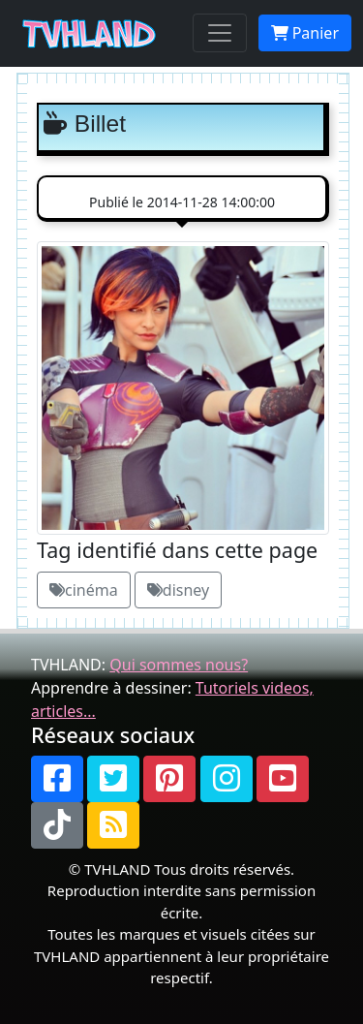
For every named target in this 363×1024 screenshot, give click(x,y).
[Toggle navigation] (220, 33)
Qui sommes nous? (178, 664)
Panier (305, 33)
